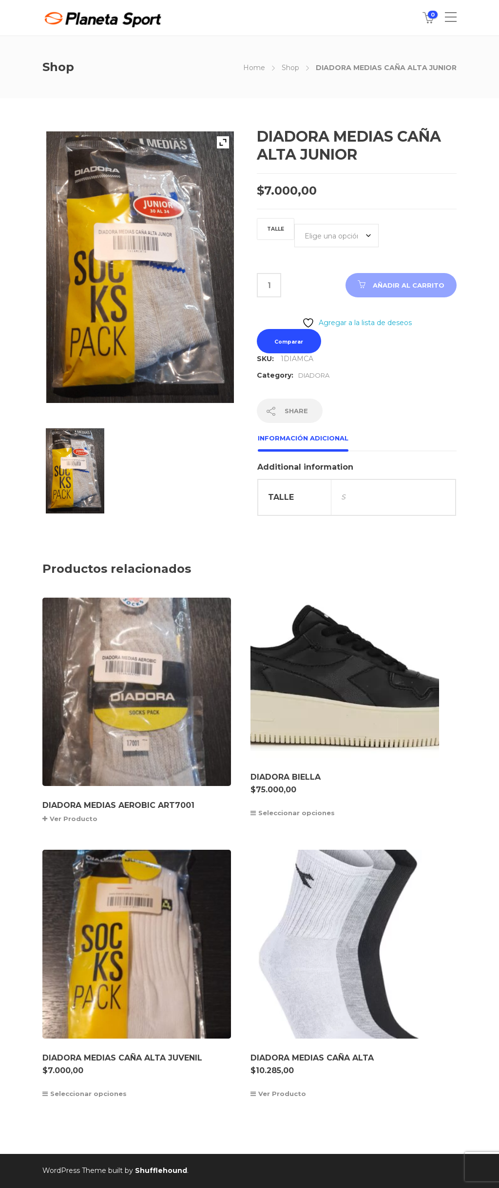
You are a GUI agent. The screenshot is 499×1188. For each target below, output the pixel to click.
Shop (290, 67)
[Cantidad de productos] (269, 285)
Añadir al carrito (408, 285)
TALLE (275, 229)
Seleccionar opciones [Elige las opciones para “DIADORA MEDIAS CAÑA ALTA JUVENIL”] (88, 1093)
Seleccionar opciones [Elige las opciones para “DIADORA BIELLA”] (296, 813)
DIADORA (313, 375)
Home (254, 67)
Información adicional (303, 438)
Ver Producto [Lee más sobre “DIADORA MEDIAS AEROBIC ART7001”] (73, 818)
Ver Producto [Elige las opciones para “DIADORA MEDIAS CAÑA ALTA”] (282, 1093)
